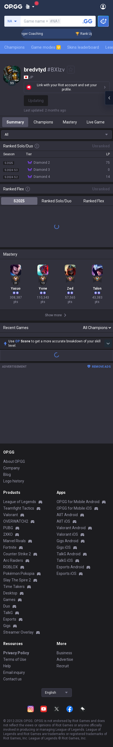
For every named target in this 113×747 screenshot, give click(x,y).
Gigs (7, 626)
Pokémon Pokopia (18, 573)
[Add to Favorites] (71, 69)
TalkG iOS (65, 560)
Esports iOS (66, 573)
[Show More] (29, 6)
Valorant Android (71, 528)
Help (7, 666)
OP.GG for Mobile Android (78, 502)
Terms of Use (14, 659)
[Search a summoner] (87, 21)
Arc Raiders (13, 560)
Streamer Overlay (18, 632)
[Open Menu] (103, 6)
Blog (7, 474)
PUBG (8, 528)
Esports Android (70, 567)
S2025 (19, 201)
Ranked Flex (93, 201)
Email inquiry (14, 672)
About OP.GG (14, 461)
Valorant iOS (67, 534)
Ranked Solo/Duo (57, 201)
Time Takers (14, 586)
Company (11, 468)
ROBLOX (10, 567)
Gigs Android (67, 541)
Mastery (70, 122)
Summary (15, 122)
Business (64, 653)
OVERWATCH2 (15, 521)
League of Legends (19, 502)
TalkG (8, 612)
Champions (14, 47)
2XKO (8, 534)
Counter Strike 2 (17, 554)
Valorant (10, 515)
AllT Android (67, 515)
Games (9, 599)
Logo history (13, 481)
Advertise (65, 659)
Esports (9, 619)
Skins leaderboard (83, 47)
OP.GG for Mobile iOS (74, 508)
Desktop (10, 593)
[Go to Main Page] (13, 6)
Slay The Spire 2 (17, 580)
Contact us (12, 679)
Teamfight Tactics (18, 508)
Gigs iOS (64, 547)
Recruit (63, 666)
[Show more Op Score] (108, 343)
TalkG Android (68, 554)
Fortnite (10, 547)
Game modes (46, 47)
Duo (6, 606)
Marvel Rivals (14, 541)
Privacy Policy (16, 653)
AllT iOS (63, 521)
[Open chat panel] (109, 98)
